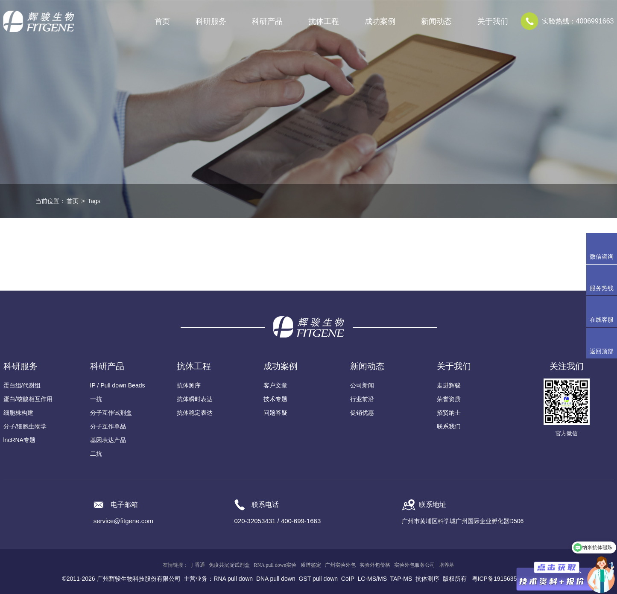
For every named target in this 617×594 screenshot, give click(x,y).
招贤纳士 (449, 412)
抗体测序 (189, 385)
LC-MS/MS (372, 578)
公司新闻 (362, 385)
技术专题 (275, 399)
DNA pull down (275, 578)
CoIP (347, 578)
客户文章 (275, 385)
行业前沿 (362, 399)
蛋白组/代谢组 (22, 385)
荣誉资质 (449, 399)
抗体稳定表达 (195, 412)
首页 (162, 21)
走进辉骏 (449, 385)
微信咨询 (602, 256)
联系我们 (449, 426)
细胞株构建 (18, 412)
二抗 (96, 453)
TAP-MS (401, 578)
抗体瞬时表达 (195, 399)
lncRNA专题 (19, 440)
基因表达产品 (108, 440)
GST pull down (318, 578)
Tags (94, 201)
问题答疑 (275, 412)
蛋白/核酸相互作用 (28, 399)
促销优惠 (362, 412)
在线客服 (602, 319)
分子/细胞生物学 (25, 426)
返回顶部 (602, 351)
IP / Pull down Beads (117, 385)
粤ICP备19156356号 (499, 578)
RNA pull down (233, 578)
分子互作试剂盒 (111, 412)
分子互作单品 (108, 426)
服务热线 (603, 280)
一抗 (96, 399)
